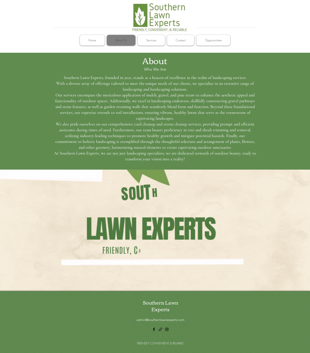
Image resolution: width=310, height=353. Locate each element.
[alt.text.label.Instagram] (167, 329)
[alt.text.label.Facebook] (154, 329)
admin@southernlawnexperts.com (160, 320)
